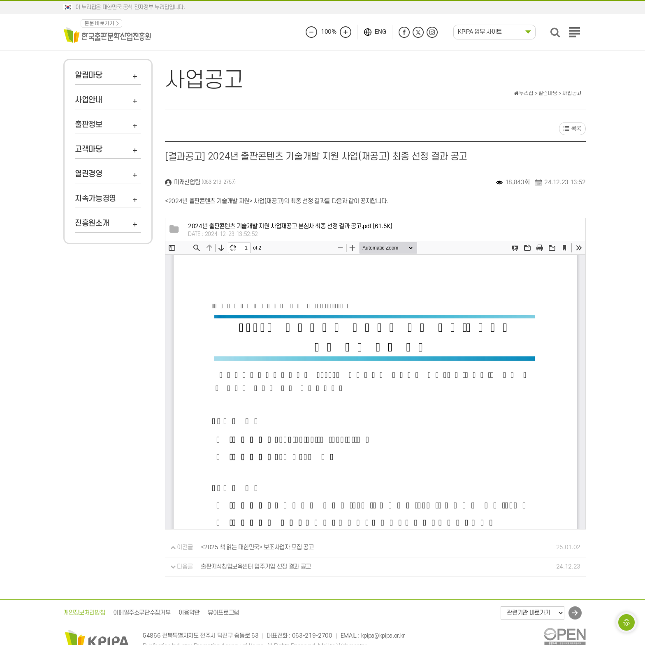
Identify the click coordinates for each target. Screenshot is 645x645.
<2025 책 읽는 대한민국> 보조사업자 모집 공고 (257, 547)
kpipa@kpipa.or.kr (383, 635)
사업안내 (88, 100)
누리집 (524, 93)
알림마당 (88, 75)
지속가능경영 (95, 198)
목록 (572, 128)
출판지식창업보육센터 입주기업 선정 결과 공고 (256, 566)
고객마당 (88, 149)
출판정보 (88, 124)
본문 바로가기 (99, 23)
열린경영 (88, 174)
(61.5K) (290, 226)
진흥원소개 (92, 223)
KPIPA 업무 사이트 (480, 31)
